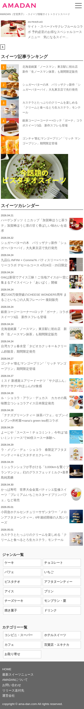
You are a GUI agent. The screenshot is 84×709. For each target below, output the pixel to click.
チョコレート (53, 562)
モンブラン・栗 (55, 601)
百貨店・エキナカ (56, 644)
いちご (49, 572)
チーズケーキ (13, 601)
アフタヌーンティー (58, 581)
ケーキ (9, 562)
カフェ (9, 644)
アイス (9, 591)
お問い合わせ (11, 685)
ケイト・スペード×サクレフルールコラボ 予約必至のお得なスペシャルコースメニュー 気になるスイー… (55, 32)
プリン (49, 591)
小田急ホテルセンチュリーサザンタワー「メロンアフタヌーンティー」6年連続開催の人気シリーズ (35, 517)
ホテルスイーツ (55, 635)
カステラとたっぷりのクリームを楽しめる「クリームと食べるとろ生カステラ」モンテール (51, 107)
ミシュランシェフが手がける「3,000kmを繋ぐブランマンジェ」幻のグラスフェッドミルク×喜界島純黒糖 (35, 472)
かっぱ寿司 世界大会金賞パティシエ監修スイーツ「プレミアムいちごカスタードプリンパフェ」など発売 (34, 495)
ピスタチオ (12, 581)
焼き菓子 (10, 610)
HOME (6, 669)
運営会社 (8, 695)
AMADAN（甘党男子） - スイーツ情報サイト (25, 14)
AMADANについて (15, 679)
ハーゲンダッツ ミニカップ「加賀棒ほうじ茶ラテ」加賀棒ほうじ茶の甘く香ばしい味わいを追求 (34, 225)
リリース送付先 (13, 690)
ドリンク (50, 610)
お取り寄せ (12, 654)
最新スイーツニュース (18, 674)
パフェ (9, 572)
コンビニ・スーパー (18, 635)
